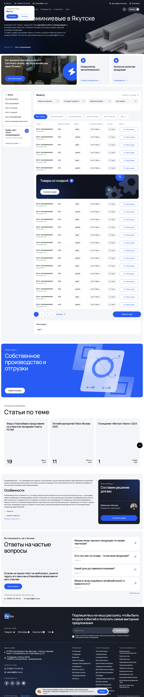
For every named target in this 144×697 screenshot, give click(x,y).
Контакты (136, 3)
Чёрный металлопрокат (104, 666)
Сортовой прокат (102, 657)
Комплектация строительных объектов (127, 652)
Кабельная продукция (103, 684)
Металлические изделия (104, 672)
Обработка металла (126, 668)
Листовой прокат (102, 651)
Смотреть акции (49, 192)
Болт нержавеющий (13, 117)
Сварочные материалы (104, 688)
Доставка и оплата (119, 3)
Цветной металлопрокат (104, 663)
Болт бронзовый (11, 99)
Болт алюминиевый (44, 129)
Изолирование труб (126, 674)
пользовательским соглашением (86, 637)
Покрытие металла (126, 671)
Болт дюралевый (12, 103)
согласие (83, 635)
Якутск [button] (8, 3)
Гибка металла (124, 659)
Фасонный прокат (102, 660)
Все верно (12, 16)
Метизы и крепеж (102, 682)
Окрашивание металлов (127, 662)
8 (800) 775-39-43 (19, 35)
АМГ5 (39, 330)
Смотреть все (134, 593)
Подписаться (121, 630)
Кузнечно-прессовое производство (126, 686)
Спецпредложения (78, 675)
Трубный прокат (101, 654)
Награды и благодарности (81, 663)
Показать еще (127, 314)
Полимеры (99, 675)
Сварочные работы (126, 665)
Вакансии (75, 657)
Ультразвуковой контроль (128, 677)
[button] (140, 445)
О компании (76, 651)
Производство (45, 9)
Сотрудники (76, 654)
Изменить (25, 16)
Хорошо (102, 691)
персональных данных (107, 635)
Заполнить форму (15, 79)
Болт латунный (11, 108)
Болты (9, 95)
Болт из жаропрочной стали (16, 121)
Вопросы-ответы (78, 669)
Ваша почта (79, 630)
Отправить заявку (119, 518)
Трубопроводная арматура (105, 678)
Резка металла (124, 656)
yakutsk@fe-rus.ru (41, 3)
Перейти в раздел (15, 391)
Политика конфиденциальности (128, 696)
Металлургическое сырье (105, 669)
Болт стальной (11, 112)
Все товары (40, 116)
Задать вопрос (13, 586)
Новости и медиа (78, 660)
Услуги (35, 9)
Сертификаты (77, 666)
